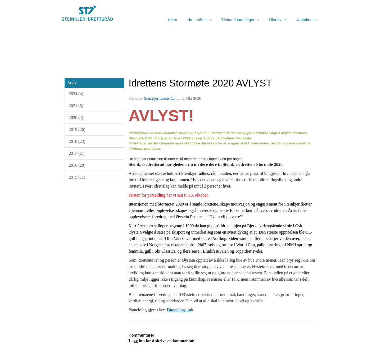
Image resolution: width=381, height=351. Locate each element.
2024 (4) (76, 94)
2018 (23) (77, 141)
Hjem (172, 19)
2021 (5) (76, 105)
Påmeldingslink (180, 310)
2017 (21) (77, 153)
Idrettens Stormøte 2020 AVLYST (200, 83)
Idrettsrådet (199, 19)
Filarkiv (277, 19)
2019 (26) (77, 129)
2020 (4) (76, 117)
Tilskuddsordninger (240, 19)
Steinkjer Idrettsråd (159, 98)
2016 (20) (77, 165)
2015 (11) (77, 177)
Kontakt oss (306, 19)
